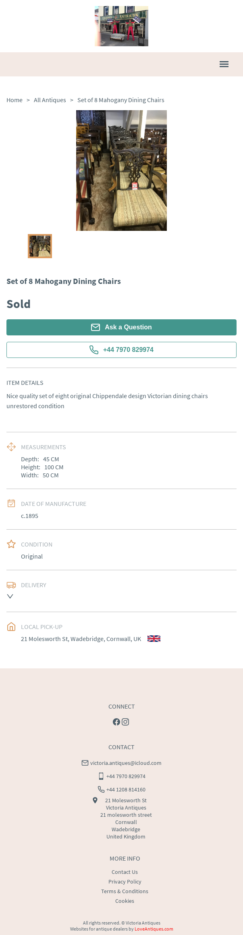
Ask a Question (121, 327)
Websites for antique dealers (99, 929)
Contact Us (125, 871)
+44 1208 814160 (125, 789)
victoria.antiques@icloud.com (126, 762)
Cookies (124, 900)
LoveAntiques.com (154, 929)
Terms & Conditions (124, 891)
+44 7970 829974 (121, 349)
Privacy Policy (124, 881)
